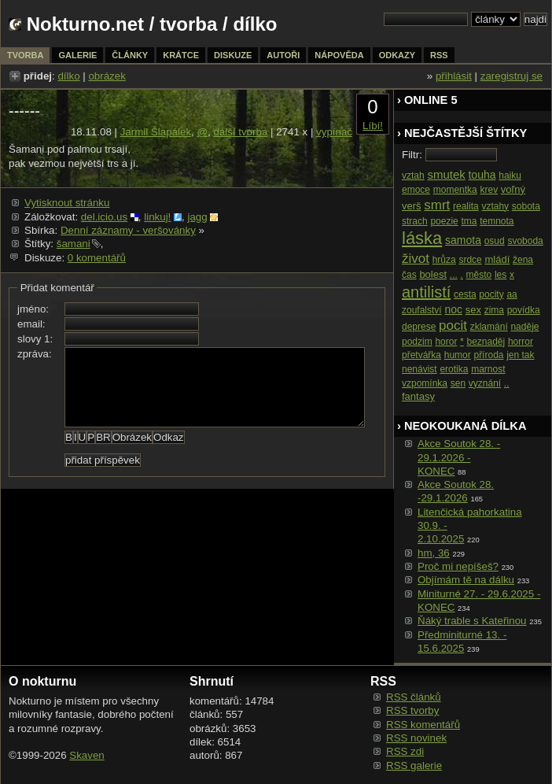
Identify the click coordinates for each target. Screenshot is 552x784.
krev (489, 189)
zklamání (489, 326)
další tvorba (240, 132)
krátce (181, 55)
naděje (524, 326)
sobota (526, 206)
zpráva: (34, 354)
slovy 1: (35, 339)
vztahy (495, 206)
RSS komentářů (423, 724)
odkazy (397, 55)
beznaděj (485, 341)
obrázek (106, 76)
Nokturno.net (85, 24)
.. (507, 383)
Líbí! (372, 125)
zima (494, 310)
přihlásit (454, 76)
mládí (497, 259)
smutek (446, 174)
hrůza (444, 259)
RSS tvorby (412, 710)
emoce (416, 189)
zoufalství (422, 310)
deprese (419, 326)
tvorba (188, 24)
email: (31, 324)
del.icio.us (104, 217)
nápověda (339, 55)
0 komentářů (97, 258)
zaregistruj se (511, 76)
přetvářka (421, 355)
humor (457, 355)
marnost (488, 369)
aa (511, 294)
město (479, 274)
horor (446, 341)
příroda (488, 355)
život (415, 258)
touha (481, 174)
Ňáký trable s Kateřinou (472, 621)
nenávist (419, 369)
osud (494, 240)
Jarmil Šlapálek (155, 132)
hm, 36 (434, 553)
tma (469, 221)
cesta (465, 294)
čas (409, 274)
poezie (444, 221)
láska (422, 238)
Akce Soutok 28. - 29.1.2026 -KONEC (459, 457)
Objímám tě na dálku (466, 580)
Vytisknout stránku (66, 203)
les (500, 274)
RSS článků (413, 697)
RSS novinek (416, 738)
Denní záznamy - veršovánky (128, 230)
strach (415, 221)
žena (523, 259)
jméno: (33, 309)
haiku (510, 175)
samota (463, 240)
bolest (433, 274)
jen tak (520, 355)
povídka (523, 310)
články (130, 55)
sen (458, 383)
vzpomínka (424, 383)
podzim (417, 341)
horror (520, 341)
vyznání (485, 383)
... (454, 274)
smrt (437, 205)
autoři (283, 55)
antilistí (426, 292)
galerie (77, 55)
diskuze (233, 55)
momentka (455, 189)
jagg (197, 217)
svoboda (525, 240)
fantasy (418, 396)
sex (473, 310)
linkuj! (157, 217)
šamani (73, 244)
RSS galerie (414, 765)
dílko (68, 76)
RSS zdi (405, 751)
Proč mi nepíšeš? (458, 566)
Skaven (86, 755)
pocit (453, 325)
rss (439, 55)
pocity (491, 294)
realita (466, 206)
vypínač (334, 132)
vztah (413, 175)
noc (453, 309)
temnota (496, 221)
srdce (469, 259)
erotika (454, 369)
